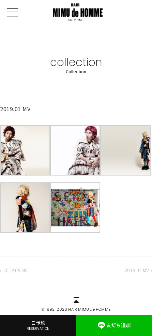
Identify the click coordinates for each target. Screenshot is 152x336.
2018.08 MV (15, 270)
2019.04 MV (136, 270)
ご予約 (38, 325)
